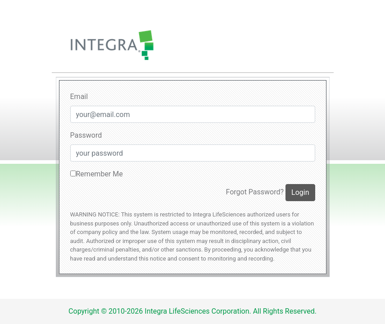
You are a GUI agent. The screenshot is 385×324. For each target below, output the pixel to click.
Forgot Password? (255, 192)
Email (79, 96)
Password (86, 135)
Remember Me (96, 174)
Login (300, 192)
